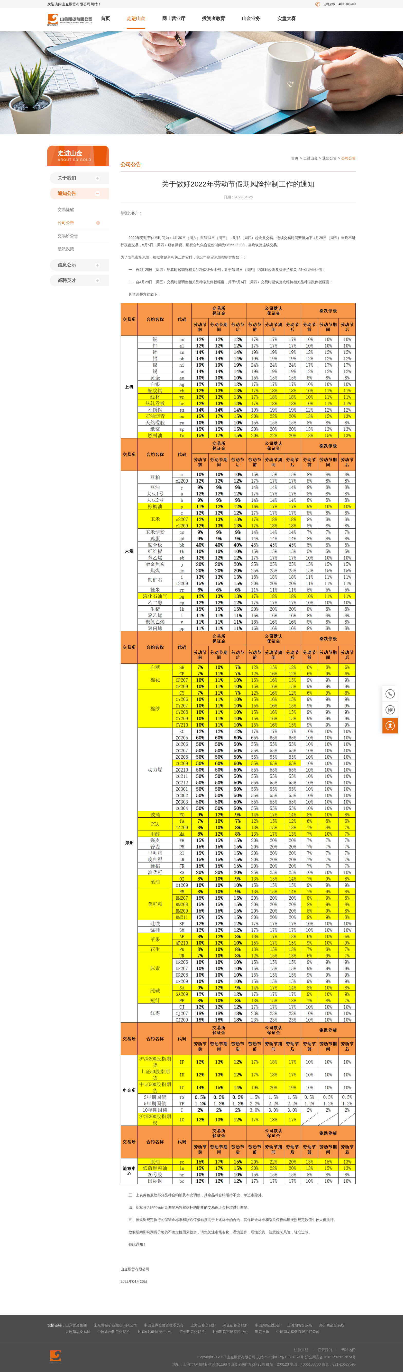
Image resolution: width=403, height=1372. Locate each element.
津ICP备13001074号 (288, 1357)
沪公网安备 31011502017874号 (330, 1357)
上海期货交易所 (299, 1325)
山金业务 (251, 18)
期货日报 (262, 1332)
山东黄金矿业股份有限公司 (115, 1325)
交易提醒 (66, 209)
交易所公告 (68, 236)
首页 (105, 18)
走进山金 (136, 18)
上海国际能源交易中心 (155, 1332)
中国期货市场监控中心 (230, 1332)
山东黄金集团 (76, 1325)
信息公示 (67, 265)
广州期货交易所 (192, 1332)
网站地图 (348, 1350)
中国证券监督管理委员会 (164, 1325)
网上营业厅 (173, 18)
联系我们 (325, 1350)
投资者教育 (213, 18)
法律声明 (301, 1350)
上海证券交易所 (203, 1325)
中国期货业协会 (267, 1325)
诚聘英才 (67, 280)
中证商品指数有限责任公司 (297, 1332)
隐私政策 (66, 249)
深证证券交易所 (235, 1325)
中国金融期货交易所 (113, 1332)
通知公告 (67, 193)
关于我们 (67, 178)
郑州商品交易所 (331, 1325)
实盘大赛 (286, 18)
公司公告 (66, 222)
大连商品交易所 (77, 1332)
